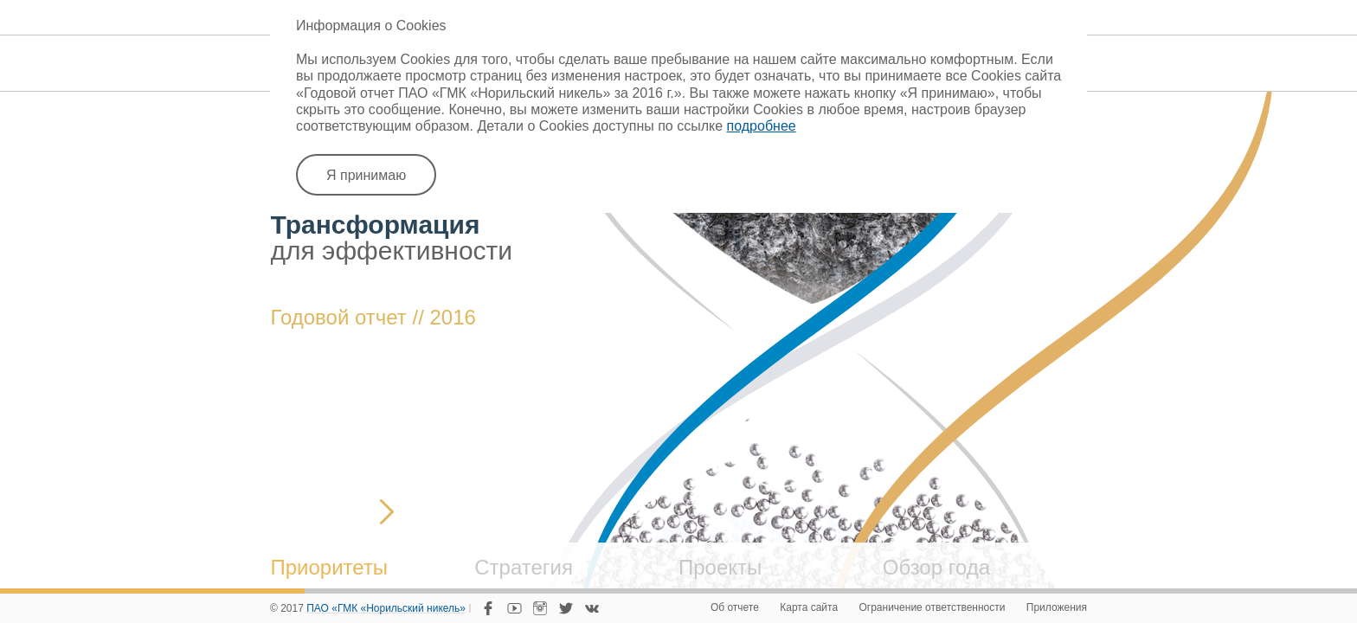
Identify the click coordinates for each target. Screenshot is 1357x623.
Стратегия (523, 567)
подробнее (761, 126)
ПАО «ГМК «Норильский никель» (386, 609)
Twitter (566, 608)
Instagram (540, 608)
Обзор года (936, 567)
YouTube (514, 608)
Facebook (488, 608)
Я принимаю (366, 175)
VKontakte (592, 608)
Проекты (720, 567)
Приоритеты (330, 567)
